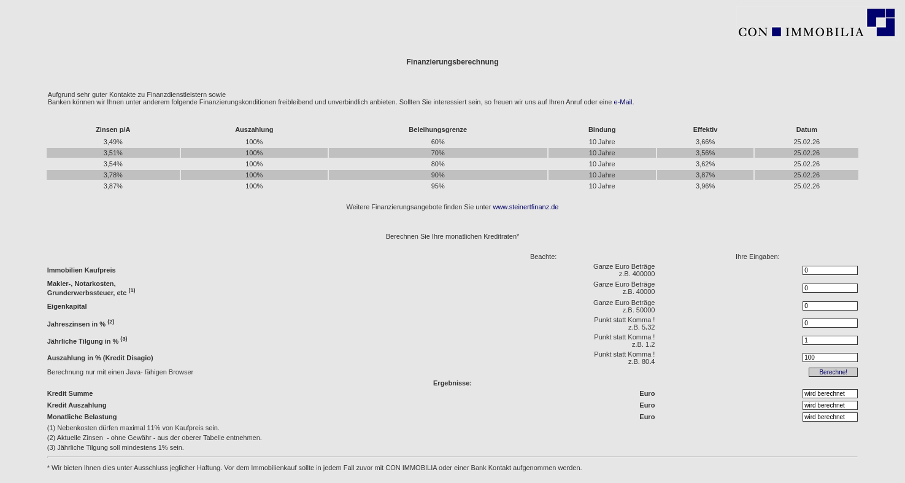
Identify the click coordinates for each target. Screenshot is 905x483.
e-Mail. (624, 102)
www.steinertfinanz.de (525, 207)
